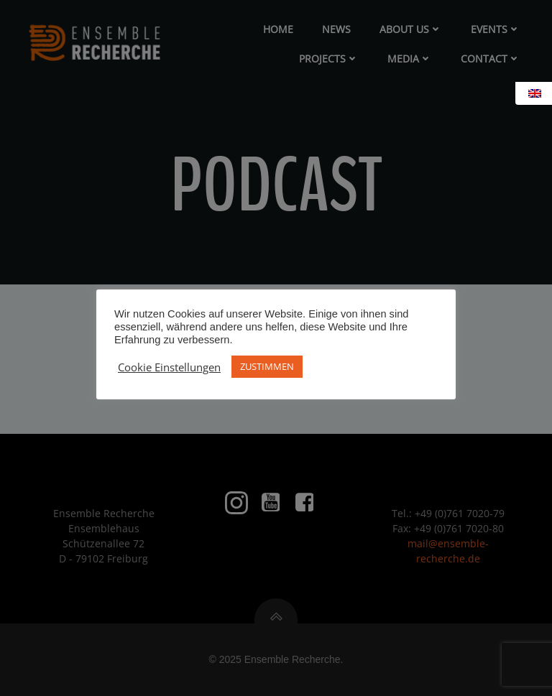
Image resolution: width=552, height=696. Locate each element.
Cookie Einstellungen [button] (169, 367)
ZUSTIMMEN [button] (267, 366)
